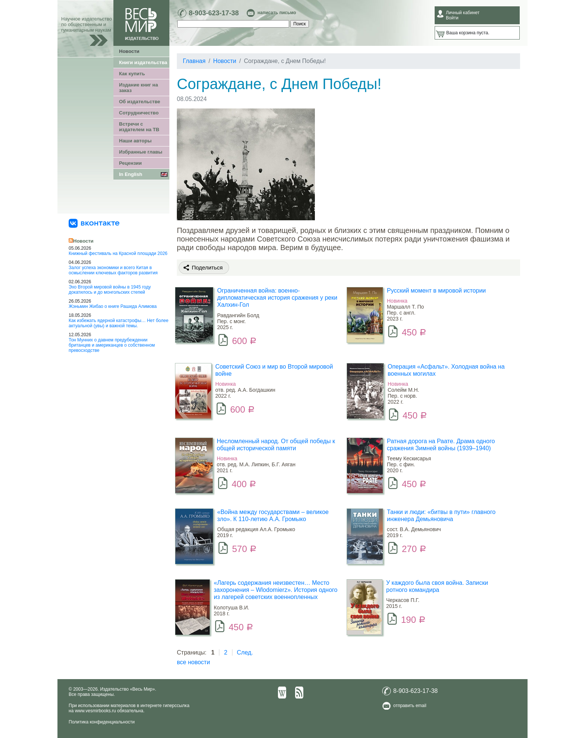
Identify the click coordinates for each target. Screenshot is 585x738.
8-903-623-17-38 (214, 13)
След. (245, 652)
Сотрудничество (139, 113)
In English (130, 174)
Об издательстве (139, 101)
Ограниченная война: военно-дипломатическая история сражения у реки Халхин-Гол (277, 297)
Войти (452, 17)
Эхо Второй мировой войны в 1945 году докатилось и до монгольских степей (110, 289)
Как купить (132, 73)
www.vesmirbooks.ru (95, 710)
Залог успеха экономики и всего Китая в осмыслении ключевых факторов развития (113, 270)
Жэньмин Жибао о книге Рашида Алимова (113, 306)
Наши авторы (135, 141)
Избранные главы (140, 152)
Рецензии (130, 163)
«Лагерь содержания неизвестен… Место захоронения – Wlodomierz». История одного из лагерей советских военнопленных (275, 590)
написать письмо (276, 12)
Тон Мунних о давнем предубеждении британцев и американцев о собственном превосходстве (112, 345)
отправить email (409, 705)
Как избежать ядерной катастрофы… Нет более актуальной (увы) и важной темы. (118, 323)
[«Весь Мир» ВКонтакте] (94, 223)
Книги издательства (143, 62)
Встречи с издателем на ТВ (139, 126)
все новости (193, 662)
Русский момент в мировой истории (436, 290)
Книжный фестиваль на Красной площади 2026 (118, 253)
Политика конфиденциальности (102, 722)
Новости (129, 51)
